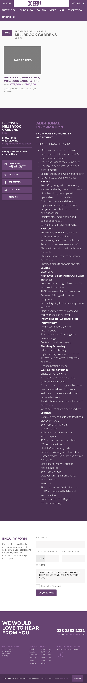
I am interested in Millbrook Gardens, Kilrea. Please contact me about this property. (60, 576)
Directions (14, 190)
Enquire (13, 197)
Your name (41, 538)
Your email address (70, 551)
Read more (64, 678)
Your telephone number (47, 551)
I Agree (77, 678)
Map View (14, 175)
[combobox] (40, 558)
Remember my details (51, 586)
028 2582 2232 (78, 3)
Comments (41, 565)
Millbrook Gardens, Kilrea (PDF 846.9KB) (17, 165)
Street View (15, 182)
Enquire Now (46, 593)
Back (7, 33)
